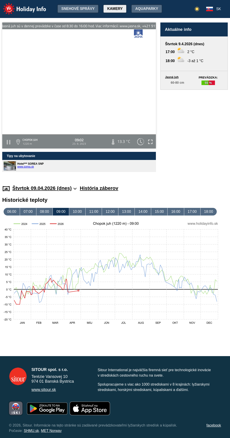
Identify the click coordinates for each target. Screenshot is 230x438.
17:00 (192, 211)
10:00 (77, 211)
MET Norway (51, 431)
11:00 (93, 211)
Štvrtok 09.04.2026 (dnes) (44, 188)
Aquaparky (146, 9)
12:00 (110, 211)
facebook (213, 425)
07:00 (28, 211)
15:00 (159, 211)
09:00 (60, 211)
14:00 (142, 211)
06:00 (11, 211)
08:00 (44, 211)
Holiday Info (20, 5)
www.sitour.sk (43, 389)
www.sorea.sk (25, 166)
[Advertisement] (194, 133)
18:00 (208, 211)
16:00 (175, 211)
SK (218, 9)
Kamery (115, 9)
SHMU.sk (31, 431)
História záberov (99, 188)
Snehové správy (78, 9)
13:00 (126, 211)
